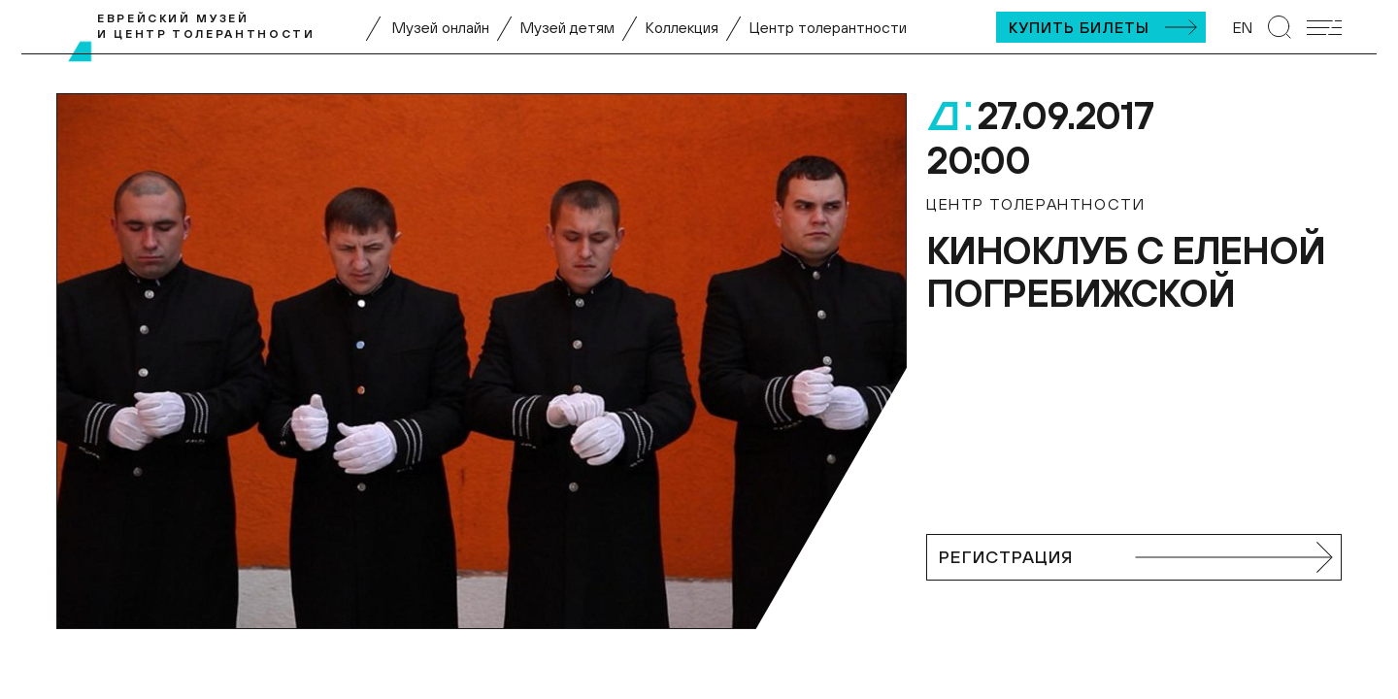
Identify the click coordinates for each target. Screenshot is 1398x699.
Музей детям (567, 27)
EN (1242, 27)
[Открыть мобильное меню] (1324, 27)
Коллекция (682, 27)
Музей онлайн (440, 27)
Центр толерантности (828, 27)
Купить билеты (1079, 27)
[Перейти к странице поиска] (1279, 27)
